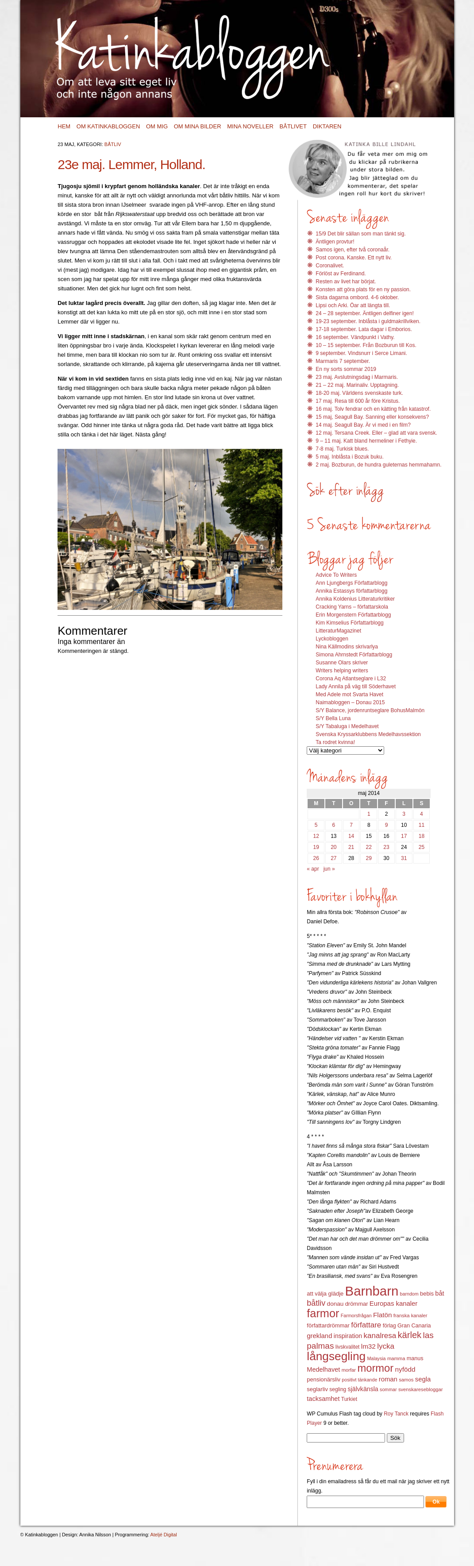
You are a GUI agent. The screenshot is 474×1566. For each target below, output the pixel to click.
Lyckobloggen (332, 639)
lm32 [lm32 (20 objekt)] (368, 1346)
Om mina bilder (197, 126)
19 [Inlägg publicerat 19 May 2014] (316, 847)
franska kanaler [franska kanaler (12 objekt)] (410, 1315)
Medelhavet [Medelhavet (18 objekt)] (323, 1369)
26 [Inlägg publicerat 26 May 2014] (316, 858)
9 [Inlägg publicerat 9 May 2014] (386, 825)
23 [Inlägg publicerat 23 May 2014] (386, 847)
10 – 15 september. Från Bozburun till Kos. (366, 345)
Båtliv (112, 144)
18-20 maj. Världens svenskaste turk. (359, 393)
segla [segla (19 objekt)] (423, 1379)
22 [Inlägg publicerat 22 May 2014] (369, 847)
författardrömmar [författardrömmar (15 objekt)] (328, 1325)
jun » (329, 869)
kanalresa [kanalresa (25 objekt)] (380, 1335)
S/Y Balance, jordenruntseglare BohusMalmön (370, 710)
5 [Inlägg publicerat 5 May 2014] (316, 825)
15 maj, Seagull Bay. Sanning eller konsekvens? (372, 417)
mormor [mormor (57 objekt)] (375, 1368)
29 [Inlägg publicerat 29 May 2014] (369, 858)
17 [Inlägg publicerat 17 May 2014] (404, 836)
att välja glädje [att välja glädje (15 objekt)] (325, 1293)
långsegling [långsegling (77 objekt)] (336, 1356)
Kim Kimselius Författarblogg (349, 623)
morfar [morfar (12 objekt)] (349, 1370)
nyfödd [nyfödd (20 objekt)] (405, 1369)
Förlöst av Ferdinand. (341, 273)
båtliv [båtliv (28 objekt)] (316, 1303)
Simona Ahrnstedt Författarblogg (354, 655)
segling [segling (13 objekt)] (337, 1389)
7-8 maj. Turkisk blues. (342, 449)
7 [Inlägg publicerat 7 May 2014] (351, 825)
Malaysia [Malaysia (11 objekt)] (376, 1358)
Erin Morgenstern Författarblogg (353, 615)
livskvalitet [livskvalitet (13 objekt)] (347, 1347)
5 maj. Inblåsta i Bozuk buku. (349, 457)
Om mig (157, 126)
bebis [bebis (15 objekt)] (427, 1293)
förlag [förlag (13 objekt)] (389, 1326)
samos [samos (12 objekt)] (406, 1379)
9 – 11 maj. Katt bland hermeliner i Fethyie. (366, 441)
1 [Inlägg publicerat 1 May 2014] (368, 814)
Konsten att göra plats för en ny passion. (363, 289)
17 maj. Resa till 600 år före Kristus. (358, 401)
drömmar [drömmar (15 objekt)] (356, 1303)
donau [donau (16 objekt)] (335, 1303)
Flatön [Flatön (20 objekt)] (382, 1315)
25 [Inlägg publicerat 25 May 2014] (421, 847)
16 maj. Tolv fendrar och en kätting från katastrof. (373, 409)
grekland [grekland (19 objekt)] (319, 1335)
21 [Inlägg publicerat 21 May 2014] (351, 847)
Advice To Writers (336, 575)
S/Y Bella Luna (333, 718)
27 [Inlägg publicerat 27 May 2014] (333, 858)
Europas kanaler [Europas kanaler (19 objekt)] (393, 1303)
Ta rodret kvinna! (335, 742)
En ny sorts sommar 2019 (346, 369)
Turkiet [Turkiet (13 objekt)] (349, 1399)
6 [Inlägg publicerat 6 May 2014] (333, 825)
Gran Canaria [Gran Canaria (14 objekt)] (414, 1326)
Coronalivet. (330, 265)
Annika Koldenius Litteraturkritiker (355, 599)
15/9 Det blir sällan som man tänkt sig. (360, 234)
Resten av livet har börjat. (346, 281)
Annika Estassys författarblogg (351, 591)
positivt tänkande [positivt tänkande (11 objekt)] (359, 1379)
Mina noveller (250, 126)
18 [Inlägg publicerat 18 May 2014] (421, 836)
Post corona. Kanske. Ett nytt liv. (354, 258)
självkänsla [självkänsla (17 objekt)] (363, 1388)
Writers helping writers (342, 670)
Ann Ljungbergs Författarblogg (351, 583)
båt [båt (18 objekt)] (439, 1293)
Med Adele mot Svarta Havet (349, 694)
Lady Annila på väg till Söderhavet (356, 686)
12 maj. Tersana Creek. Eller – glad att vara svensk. (376, 433)
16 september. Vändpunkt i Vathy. (355, 337)
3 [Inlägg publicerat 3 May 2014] (403, 814)
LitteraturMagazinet (338, 631)
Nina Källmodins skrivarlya (347, 647)
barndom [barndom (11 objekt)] (409, 1293)
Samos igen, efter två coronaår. (352, 250)
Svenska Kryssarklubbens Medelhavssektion (368, 734)
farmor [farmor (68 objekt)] (323, 1313)
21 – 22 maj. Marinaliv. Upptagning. (357, 385)
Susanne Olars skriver (342, 663)
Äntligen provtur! (335, 242)
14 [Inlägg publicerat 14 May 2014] (351, 836)
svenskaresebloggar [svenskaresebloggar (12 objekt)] (420, 1389)
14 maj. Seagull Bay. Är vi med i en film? (363, 425)
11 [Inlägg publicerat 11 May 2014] (421, 825)
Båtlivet (293, 126)
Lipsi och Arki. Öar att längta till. (353, 305)
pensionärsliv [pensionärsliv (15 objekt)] (323, 1379)
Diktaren (327, 126)
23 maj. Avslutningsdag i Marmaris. (357, 377)
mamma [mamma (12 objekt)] (396, 1358)
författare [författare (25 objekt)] (366, 1325)
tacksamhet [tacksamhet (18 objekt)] (323, 1398)
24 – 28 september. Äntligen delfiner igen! (364, 313)
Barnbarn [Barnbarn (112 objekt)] (372, 1291)
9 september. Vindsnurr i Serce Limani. (361, 353)
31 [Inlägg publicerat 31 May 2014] (404, 858)
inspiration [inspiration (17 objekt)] (348, 1335)
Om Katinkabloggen (108, 126)
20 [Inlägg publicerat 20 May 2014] (333, 847)
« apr (313, 869)
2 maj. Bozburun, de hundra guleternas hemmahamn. (378, 465)
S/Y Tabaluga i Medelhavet (347, 726)
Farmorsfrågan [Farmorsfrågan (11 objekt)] (356, 1315)
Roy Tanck (396, 1414)
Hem (64, 126)
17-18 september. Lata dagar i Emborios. (364, 329)
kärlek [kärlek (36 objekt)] (410, 1335)
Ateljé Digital (163, 1534)
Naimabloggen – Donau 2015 (350, 702)
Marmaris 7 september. (343, 361)
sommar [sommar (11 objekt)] (388, 1389)
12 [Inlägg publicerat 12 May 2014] (316, 836)
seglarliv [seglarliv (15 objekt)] (317, 1389)
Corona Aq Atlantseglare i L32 (351, 678)
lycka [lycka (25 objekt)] (385, 1346)
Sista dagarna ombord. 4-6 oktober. (357, 297)
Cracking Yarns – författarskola (352, 607)
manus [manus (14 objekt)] (415, 1358)
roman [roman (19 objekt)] (388, 1379)
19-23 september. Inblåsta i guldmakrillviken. (368, 321)
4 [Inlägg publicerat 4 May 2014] (421, 814)
